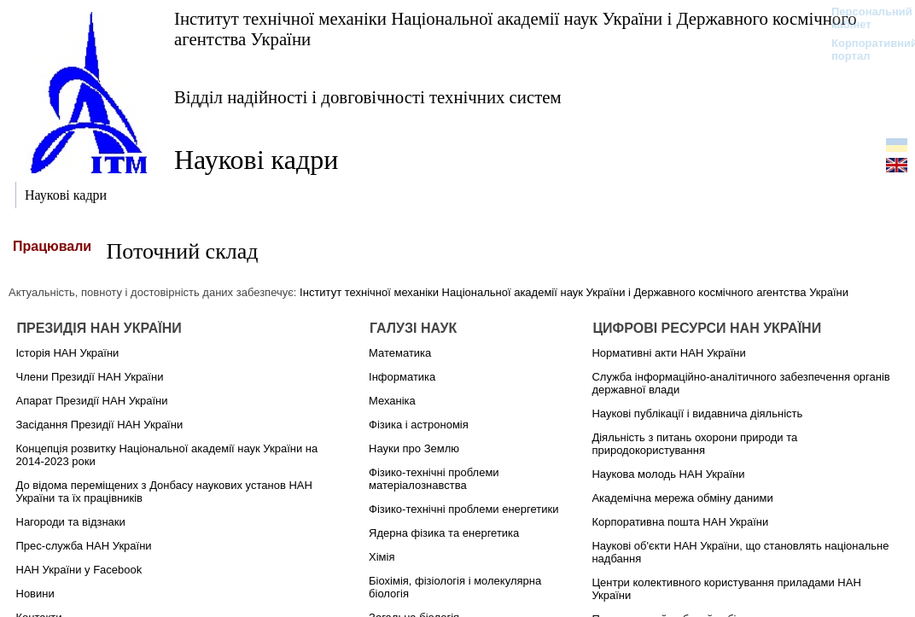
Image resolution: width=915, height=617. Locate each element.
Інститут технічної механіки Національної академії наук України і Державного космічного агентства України (515, 29)
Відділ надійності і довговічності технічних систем (368, 97)
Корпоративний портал (863, 49)
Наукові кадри (256, 159)
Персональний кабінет (863, 18)
